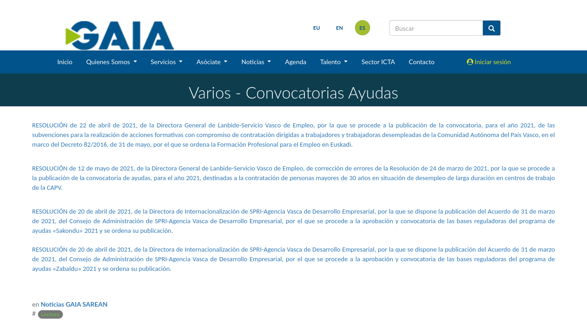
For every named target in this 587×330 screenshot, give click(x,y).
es (362, 28)
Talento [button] (331, 62)
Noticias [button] (253, 62)
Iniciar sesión (489, 62)
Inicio (64, 62)
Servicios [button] (164, 62)
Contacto (421, 62)
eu (316, 28)
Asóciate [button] (209, 62)
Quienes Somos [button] (109, 62)
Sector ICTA (378, 62)
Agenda (295, 62)
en (339, 28)
